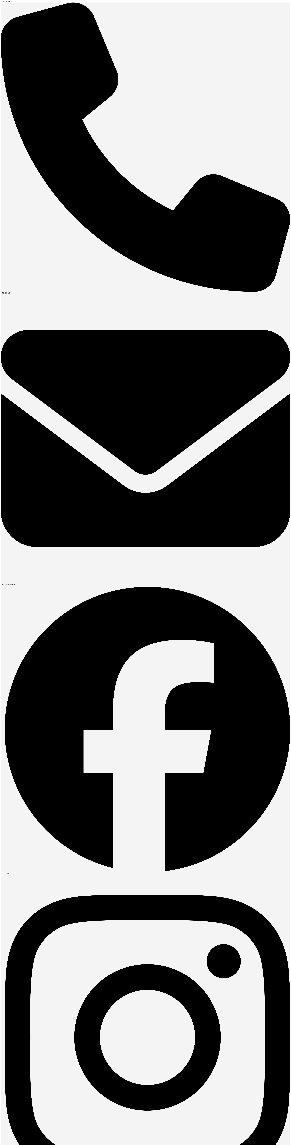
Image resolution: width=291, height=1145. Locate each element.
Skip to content (5, 1)
